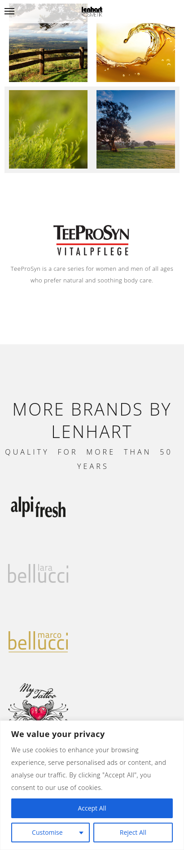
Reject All (133, 832)
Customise (47, 832)
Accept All (92, 808)
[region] (92, 785)
